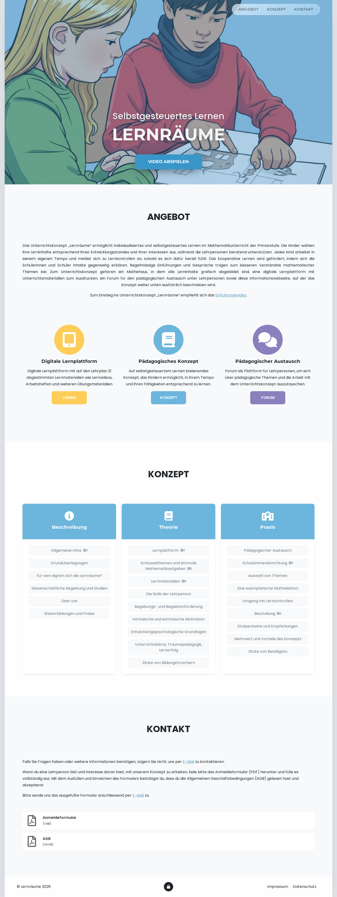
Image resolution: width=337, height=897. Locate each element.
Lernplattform (168, 550)
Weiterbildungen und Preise (69, 613)
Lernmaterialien (168, 581)
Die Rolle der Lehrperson (168, 594)
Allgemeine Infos (69, 550)
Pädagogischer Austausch (268, 550)
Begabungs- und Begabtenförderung (169, 606)
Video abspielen (168, 161)
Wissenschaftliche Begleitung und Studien (69, 588)
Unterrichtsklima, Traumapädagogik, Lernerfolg (168, 647)
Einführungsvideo (230, 295)
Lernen (69, 397)
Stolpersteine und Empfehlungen (268, 626)
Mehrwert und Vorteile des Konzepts (267, 639)
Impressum (278, 886)
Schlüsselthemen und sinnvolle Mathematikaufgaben (168, 565)
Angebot (249, 11)
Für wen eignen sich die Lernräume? (69, 575)
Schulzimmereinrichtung (267, 563)
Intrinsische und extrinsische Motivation (168, 619)
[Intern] (168, 886)
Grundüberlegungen (69, 563)
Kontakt (303, 11)
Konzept (276, 11)
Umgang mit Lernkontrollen (267, 601)
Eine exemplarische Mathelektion (267, 588)
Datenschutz (304, 886)
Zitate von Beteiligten (267, 651)
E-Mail (188, 761)
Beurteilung (267, 613)
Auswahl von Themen (267, 575)
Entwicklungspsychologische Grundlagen (168, 631)
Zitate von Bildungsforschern (168, 662)
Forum (268, 397)
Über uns (69, 601)
